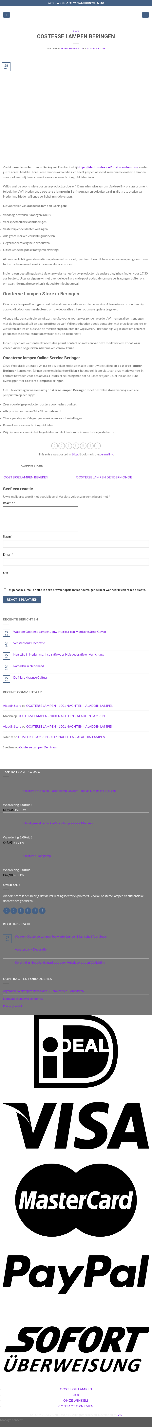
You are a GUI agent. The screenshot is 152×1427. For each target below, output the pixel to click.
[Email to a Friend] (76, 446)
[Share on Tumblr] (97, 446)
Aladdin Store (96, 48)
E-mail (8, 559)
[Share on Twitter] (69, 446)
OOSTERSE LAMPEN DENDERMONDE (104, 477)
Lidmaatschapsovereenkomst (23, 1003)
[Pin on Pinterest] (83, 446)
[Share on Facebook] (61, 446)
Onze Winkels (76, 1405)
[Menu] (6, 15)
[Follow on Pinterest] (42, 915)
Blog (76, 31)
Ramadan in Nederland (28, 670)
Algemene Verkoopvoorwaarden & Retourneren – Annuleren (43, 995)
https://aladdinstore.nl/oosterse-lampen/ (107, 167)
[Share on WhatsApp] (54, 446)
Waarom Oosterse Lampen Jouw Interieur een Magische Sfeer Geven (59, 636)
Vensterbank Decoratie (29, 647)
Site (5, 577)
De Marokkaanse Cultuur (30, 682)
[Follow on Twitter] (21, 915)
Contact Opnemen (76, 1411)
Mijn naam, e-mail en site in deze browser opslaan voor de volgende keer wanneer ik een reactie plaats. (77, 594)
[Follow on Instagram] (13, 915)
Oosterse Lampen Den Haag (38, 752)
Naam (7, 541)
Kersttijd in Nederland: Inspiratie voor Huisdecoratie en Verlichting (58, 659)
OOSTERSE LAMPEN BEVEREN (25, 477)
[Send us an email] (28, 915)
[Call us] (35, 915)
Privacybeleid (12, 1011)
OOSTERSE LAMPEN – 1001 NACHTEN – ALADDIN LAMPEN (69, 710)
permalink (106, 454)
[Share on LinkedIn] (90, 446)
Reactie (9, 503)
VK (120, 1419)
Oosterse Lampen (76, 1394)
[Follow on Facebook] (6, 915)
